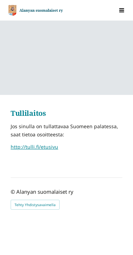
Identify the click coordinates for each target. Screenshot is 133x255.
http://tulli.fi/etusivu (34, 146)
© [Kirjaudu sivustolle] (13, 191)
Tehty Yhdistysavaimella (35, 204)
